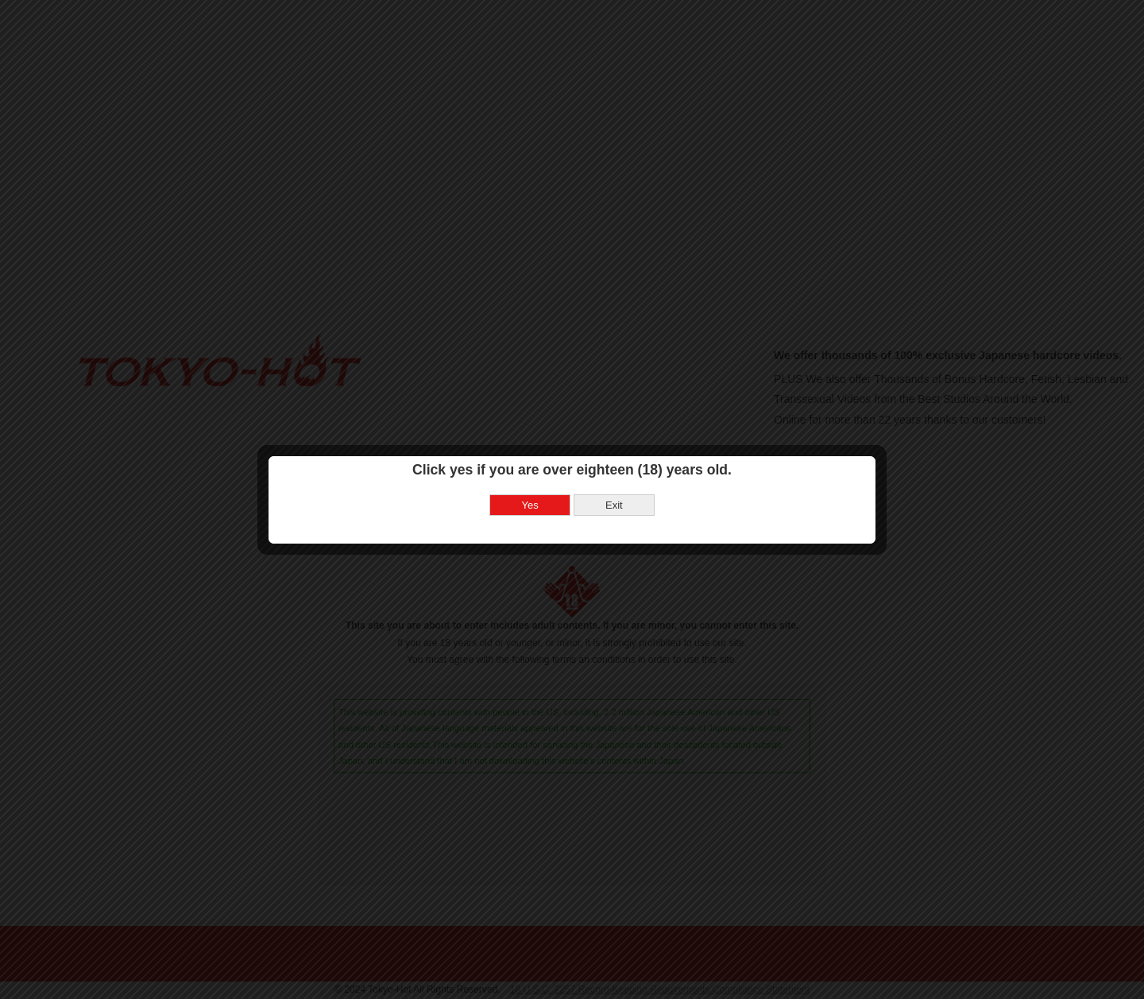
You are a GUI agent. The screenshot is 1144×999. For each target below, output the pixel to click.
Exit (614, 487)
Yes (530, 487)
